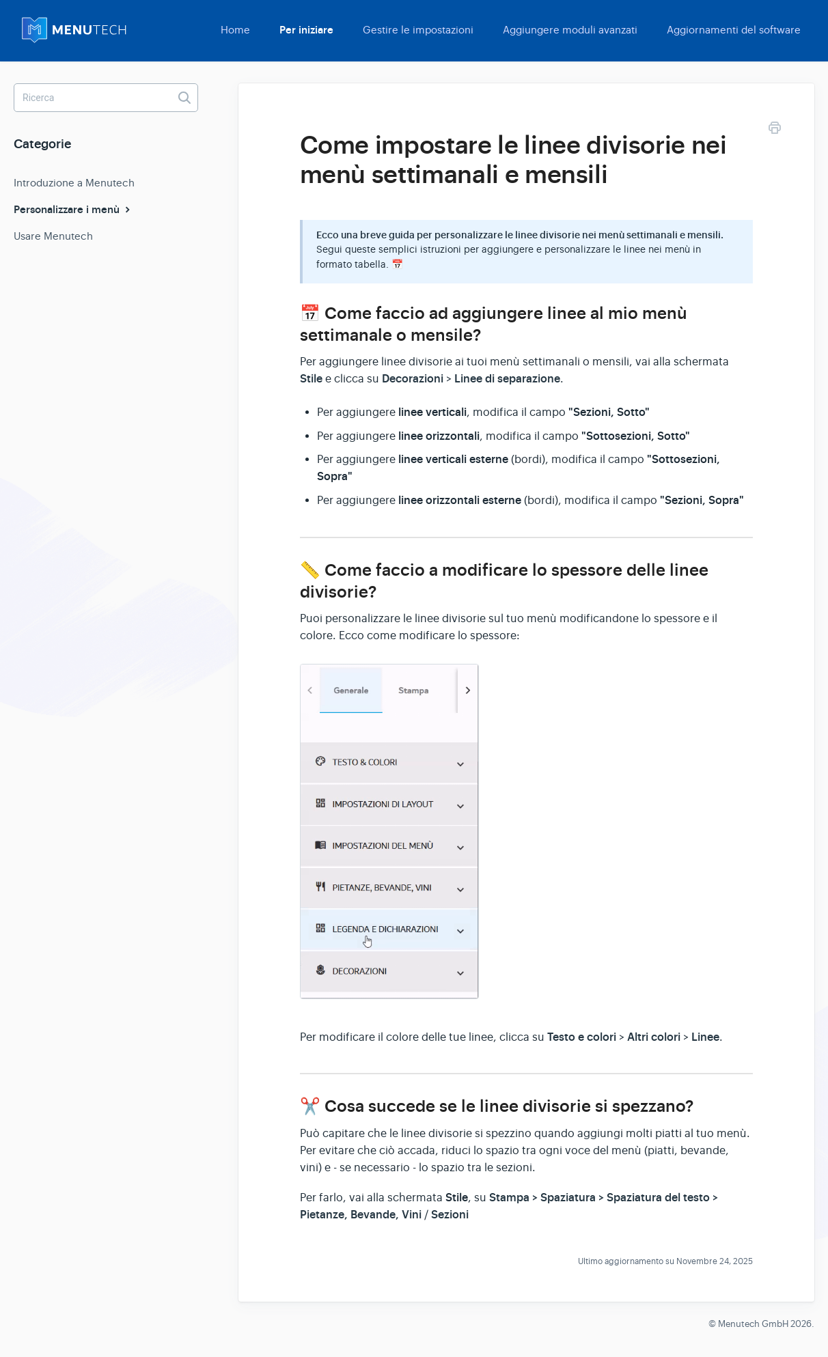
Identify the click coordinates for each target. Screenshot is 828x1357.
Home (235, 29)
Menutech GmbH (753, 1324)
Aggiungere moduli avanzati (570, 29)
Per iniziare (306, 30)
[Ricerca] (106, 97)
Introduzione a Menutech (74, 182)
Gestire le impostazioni (418, 29)
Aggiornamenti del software (734, 29)
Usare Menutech (53, 235)
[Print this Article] (775, 130)
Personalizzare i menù (73, 209)
